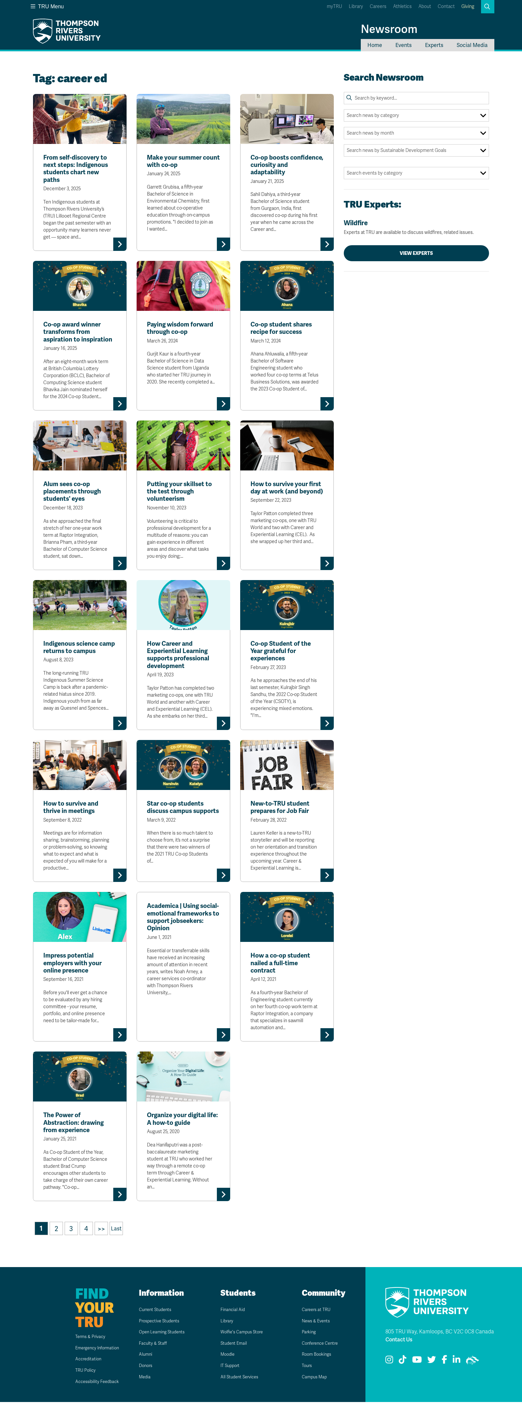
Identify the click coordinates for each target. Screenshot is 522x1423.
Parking (308, 1352)
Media (143, 1397)
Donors (145, 1386)
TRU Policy (73, 1391)
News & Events (317, 1341)
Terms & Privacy (79, 1357)
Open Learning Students (165, 1352)
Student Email (235, 1364)
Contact (446, 6)
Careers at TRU (317, 1330)
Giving (467, 6)
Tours (305, 1386)
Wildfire (416, 227)
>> (101, 1249)
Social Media (472, 45)
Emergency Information (88, 1368)
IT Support (230, 1386)
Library (356, 6)
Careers (378, 6)
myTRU (334, 6)
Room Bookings (317, 1375)
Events (403, 45)
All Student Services (242, 1397)
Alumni (144, 1375)
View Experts (416, 253)
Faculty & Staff (154, 1364)
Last (116, 1249)
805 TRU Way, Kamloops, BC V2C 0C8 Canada (439, 1353)
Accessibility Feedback (88, 1402)
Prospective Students (162, 1341)
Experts (434, 45)
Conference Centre (322, 1364)
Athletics (402, 6)
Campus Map (315, 1397)
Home (374, 45)
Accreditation (76, 1380)
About (424, 6)
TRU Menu (47, 6)
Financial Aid (233, 1330)
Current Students (157, 1330)
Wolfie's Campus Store (245, 1352)
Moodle (227, 1375)
